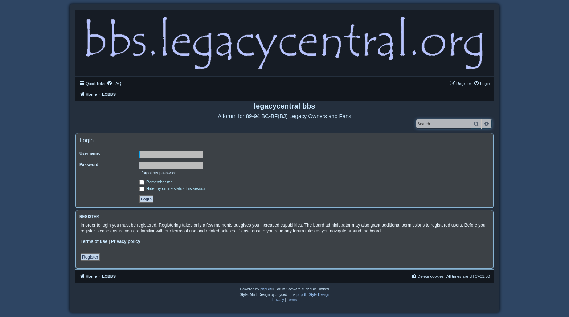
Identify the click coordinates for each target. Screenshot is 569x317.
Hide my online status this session (172, 188)
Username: (89, 153)
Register (90, 257)
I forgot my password (157, 173)
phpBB (265, 289)
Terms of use (94, 241)
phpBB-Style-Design (312, 295)
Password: (89, 164)
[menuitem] (114, 83)
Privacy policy (125, 241)
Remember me (156, 182)
